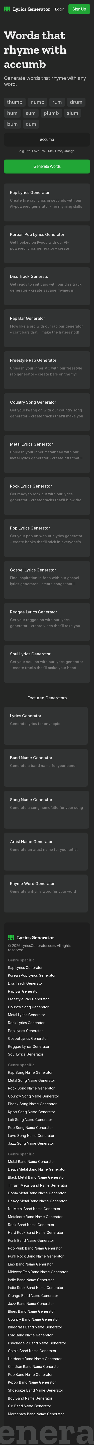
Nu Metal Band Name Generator (34, 1209)
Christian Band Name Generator (34, 1366)
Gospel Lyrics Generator (28, 1038)
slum (72, 113)
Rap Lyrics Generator (25, 967)
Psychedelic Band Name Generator (37, 1343)
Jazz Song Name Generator (31, 1143)
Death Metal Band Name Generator (37, 1169)
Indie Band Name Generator (31, 1280)
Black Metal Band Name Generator (36, 1177)
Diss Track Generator (25, 983)
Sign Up (79, 8)
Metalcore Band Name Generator (35, 1217)
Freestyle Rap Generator (28, 999)
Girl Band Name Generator (29, 1406)
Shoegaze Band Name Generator (35, 1390)
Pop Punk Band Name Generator (35, 1248)
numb (37, 102)
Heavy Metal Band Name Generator (37, 1201)
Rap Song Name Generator (30, 1072)
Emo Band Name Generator (30, 1264)
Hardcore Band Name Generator (35, 1359)
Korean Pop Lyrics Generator (32, 975)
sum (31, 113)
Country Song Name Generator (33, 1096)
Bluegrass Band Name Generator (35, 1327)
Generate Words (46, 166)
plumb (51, 113)
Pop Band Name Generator (30, 1374)
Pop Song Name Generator (30, 1127)
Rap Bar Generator (23, 991)
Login (59, 9)
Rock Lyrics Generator (26, 1023)
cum (31, 124)
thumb (15, 102)
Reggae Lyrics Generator (28, 1046)
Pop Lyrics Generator (25, 1031)
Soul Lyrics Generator (25, 1054)
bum (12, 124)
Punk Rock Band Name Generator (36, 1256)
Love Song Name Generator (31, 1135)
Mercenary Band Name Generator (36, 1414)
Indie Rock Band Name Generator (35, 1287)
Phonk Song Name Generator (32, 1104)
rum (57, 102)
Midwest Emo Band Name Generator (38, 1272)
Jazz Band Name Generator (31, 1303)
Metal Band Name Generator (31, 1161)
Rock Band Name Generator (31, 1225)
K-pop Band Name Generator (32, 1382)
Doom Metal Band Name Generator (37, 1193)
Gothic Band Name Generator (32, 1351)
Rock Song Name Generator (31, 1088)
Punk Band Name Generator (31, 1240)
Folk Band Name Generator (30, 1335)
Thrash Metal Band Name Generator (37, 1185)
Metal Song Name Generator (31, 1080)
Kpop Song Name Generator (31, 1112)
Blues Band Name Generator (31, 1311)
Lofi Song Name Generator (30, 1119)
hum (12, 113)
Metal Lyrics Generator (26, 1015)
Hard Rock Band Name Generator (35, 1232)
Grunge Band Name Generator (33, 1295)
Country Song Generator (28, 1007)
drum (76, 102)
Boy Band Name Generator (30, 1398)
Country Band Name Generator (33, 1319)
